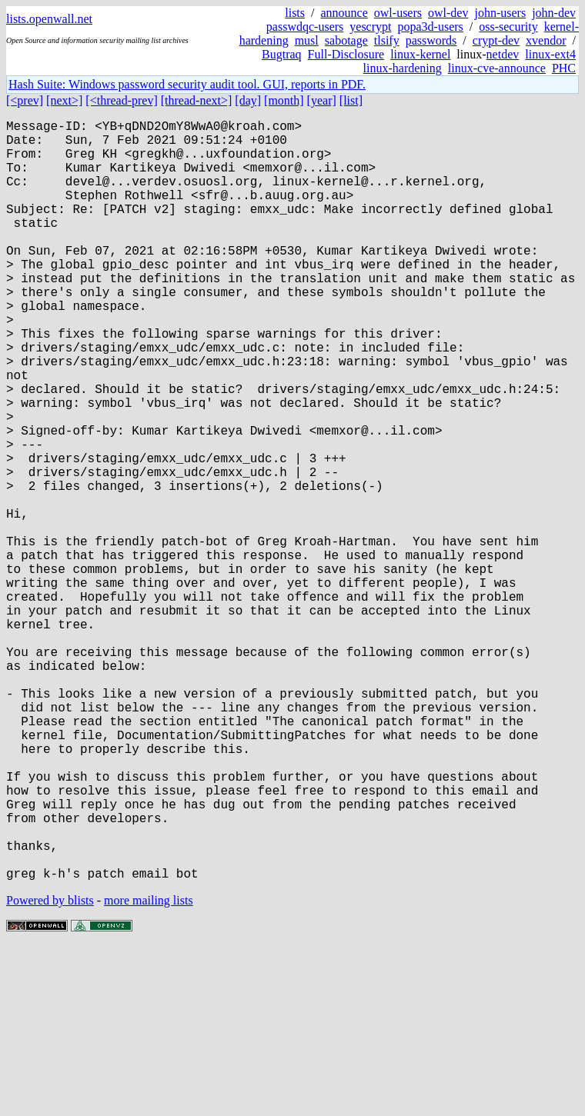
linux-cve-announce (497, 68)
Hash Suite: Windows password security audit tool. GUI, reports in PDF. (187, 84)
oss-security (508, 26)
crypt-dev (496, 40)
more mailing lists (148, 1069)
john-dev (554, 12)
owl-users (398, 12)
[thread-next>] (196, 100)
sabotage (346, 40)
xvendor (546, 40)
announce (344, 12)
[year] (321, 100)
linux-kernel (420, 54)
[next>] (64, 100)
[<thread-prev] (121, 100)
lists (295, 12)
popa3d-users (430, 26)
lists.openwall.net (49, 18)
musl (307, 40)
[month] (284, 100)
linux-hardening (402, 68)
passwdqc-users (304, 26)
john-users (500, 12)
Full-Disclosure (346, 54)
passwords (431, 40)
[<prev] (24, 100)
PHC (564, 68)
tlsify (386, 40)
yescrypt (370, 26)
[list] (351, 100)
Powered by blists (50, 1069)
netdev (503, 54)
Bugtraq (282, 54)
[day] (248, 100)
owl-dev (448, 12)
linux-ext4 (550, 54)
